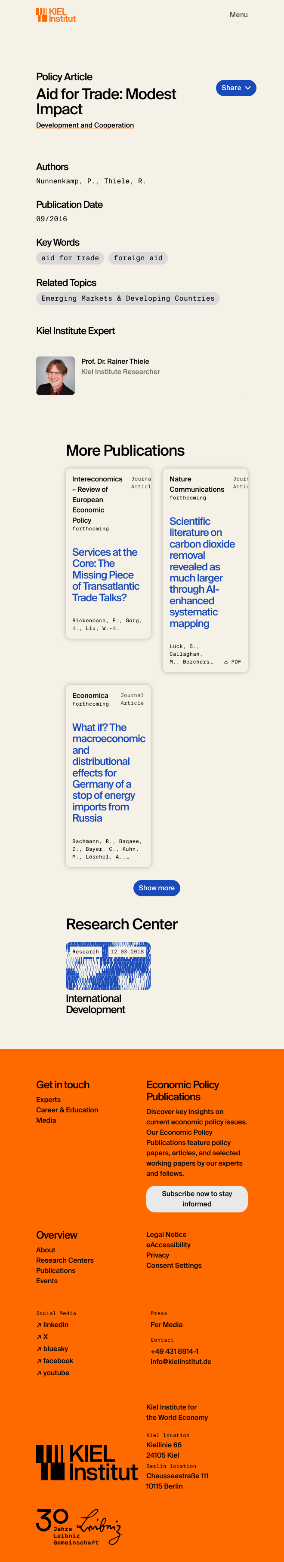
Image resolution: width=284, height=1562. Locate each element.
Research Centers (65, 1260)
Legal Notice (166, 1234)
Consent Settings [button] (174, 1265)
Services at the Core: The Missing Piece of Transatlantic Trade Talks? (105, 575)
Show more (157, 887)
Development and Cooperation (85, 125)
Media (46, 1120)
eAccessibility (168, 1244)
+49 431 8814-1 (174, 1351)
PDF (232, 661)
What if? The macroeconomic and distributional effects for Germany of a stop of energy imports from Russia (108, 773)
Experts (48, 1099)
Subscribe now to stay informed (197, 1199)
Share (231, 87)
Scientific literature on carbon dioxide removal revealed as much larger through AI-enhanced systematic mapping (202, 572)
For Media (167, 1324)
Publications (56, 1270)
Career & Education (67, 1109)
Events (47, 1280)
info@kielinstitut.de (181, 1361)
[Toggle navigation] (239, 15)
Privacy (157, 1255)
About (46, 1249)
